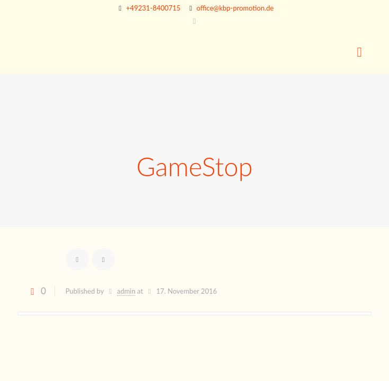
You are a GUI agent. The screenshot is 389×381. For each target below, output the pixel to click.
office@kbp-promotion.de (235, 8)
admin (126, 291)
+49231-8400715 (153, 8)
